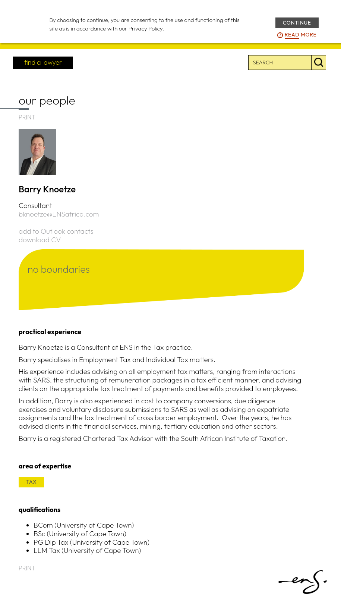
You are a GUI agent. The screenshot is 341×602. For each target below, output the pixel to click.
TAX (31, 481)
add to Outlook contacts (56, 231)
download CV (40, 239)
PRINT (27, 117)
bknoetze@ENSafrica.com (59, 213)
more (301, 35)
